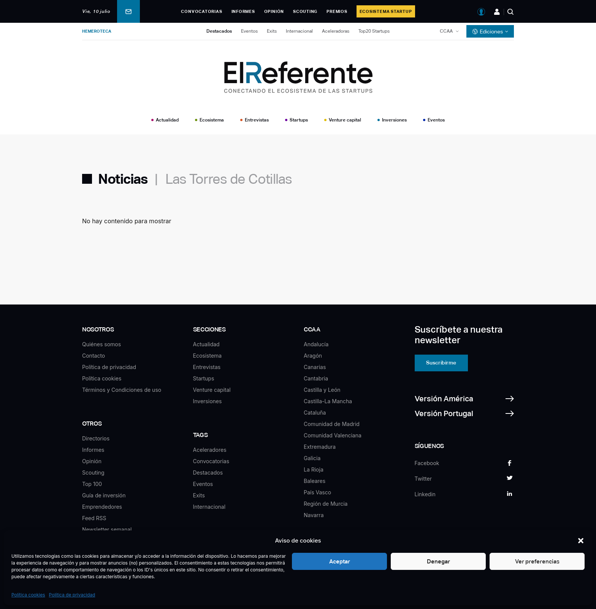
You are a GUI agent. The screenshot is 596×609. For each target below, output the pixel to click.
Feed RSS (94, 518)
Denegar (438, 561)
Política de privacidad (72, 595)
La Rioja (313, 469)
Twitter (423, 478)
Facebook (427, 463)
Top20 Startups (374, 31)
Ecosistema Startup (386, 11)
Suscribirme (441, 363)
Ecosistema (212, 120)
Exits (272, 31)
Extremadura (320, 446)
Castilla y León (322, 390)
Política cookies (28, 595)
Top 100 (92, 484)
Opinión (274, 11)
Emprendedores (102, 506)
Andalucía (316, 344)
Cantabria (316, 378)
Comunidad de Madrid (332, 424)
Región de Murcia (325, 503)
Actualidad (167, 120)
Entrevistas (257, 120)
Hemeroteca (96, 31)
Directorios (95, 438)
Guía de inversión (104, 495)
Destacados (219, 31)
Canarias (315, 367)
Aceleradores (210, 449)
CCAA (446, 31)
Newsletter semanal (107, 529)
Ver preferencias (537, 561)
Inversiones (394, 120)
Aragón (313, 355)
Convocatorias (201, 11)
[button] (581, 540)
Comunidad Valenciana (332, 435)
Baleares (314, 481)
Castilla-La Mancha (328, 401)
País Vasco (317, 492)
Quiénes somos (101, 344)
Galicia (312, 458)
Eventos (249, 31)
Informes (243, 11)
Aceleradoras (335, 31)
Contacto (93, 355)
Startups (299, 120)
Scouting (305, 11)
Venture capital (345, 120)
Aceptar (339, 561)
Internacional (299, 31)
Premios (337, 11)
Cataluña (315, 412)
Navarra (314, 515)
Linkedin (425, 494)
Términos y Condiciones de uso (121, 390)
